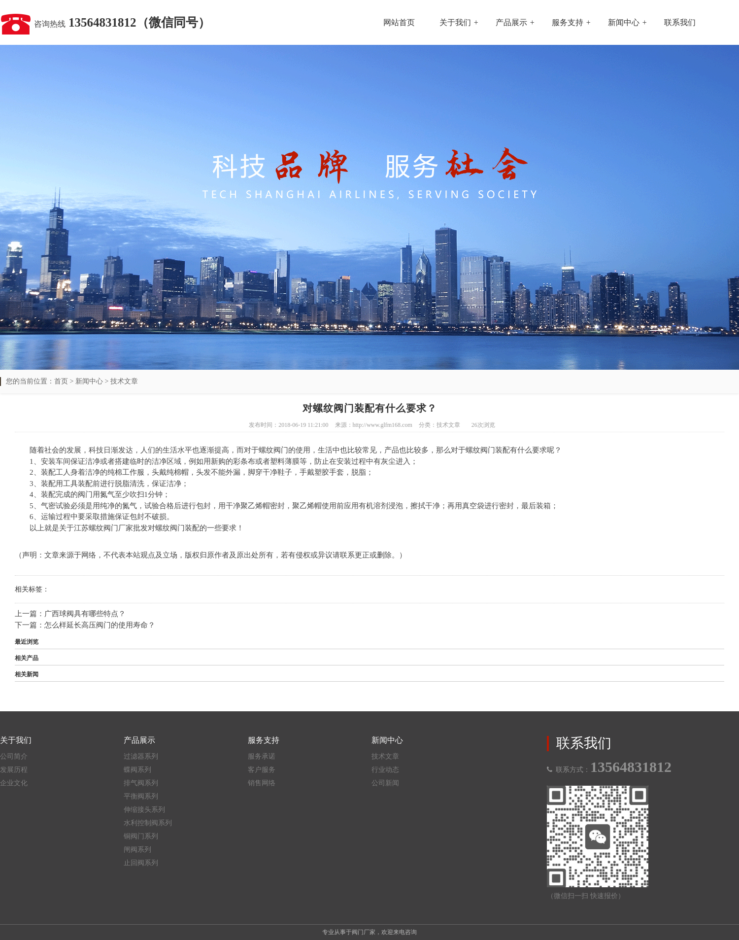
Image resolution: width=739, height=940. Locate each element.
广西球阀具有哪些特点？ (85, 614)
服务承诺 (261, 756)
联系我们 (680, 22)
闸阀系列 (137, 849)
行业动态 (385, 769)
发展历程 (14, 769)
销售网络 (261, 783)
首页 (61, 381)
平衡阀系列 (141, 796)
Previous (32, 179)
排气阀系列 (141, 783)
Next (707, 179)
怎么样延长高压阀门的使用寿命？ (99, 625)
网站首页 (399, 22)
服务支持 (567, 22)
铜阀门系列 (141, 836)
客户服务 (261, 769)
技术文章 (124, 381)
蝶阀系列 (137, 769)
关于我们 (455, 22)
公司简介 (14, 756)
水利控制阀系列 (148, 823)
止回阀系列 (141, 863)
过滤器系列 (141, 756)
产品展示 (511, 22)
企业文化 (14, 783)
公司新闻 (385, 783)
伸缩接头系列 (144, 809)
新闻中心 (623, 22)
